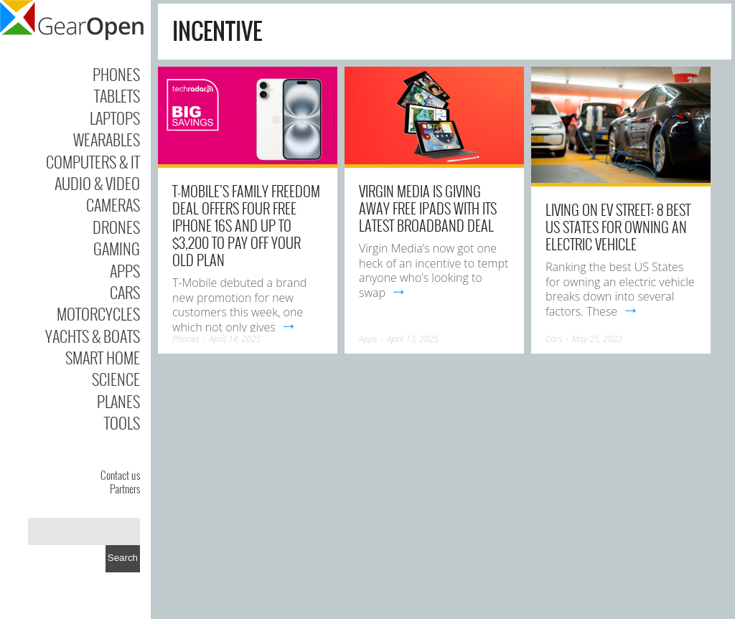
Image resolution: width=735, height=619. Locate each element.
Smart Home (102, 357)
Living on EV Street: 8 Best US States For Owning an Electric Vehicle (618, 227)
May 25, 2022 (597, 339)
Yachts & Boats (92, 335)
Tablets (117, 95)
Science (116, 378)
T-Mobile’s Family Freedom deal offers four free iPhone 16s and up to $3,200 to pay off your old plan (246, 225)
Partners (125, 488)
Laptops (115, 117)
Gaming (116, 248)
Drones (116, 226)
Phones (116, 73)
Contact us (120, 475)
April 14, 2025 (235, 339)
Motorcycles (98, 313)
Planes (118, 400)
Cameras (113, 204)
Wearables (106, 139)
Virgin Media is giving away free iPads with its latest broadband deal (428, 208)
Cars (125, 291)
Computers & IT (93, 161)
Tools (122, 422)
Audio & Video (97, 182)
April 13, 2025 (413, 339)
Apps (125, 270)
